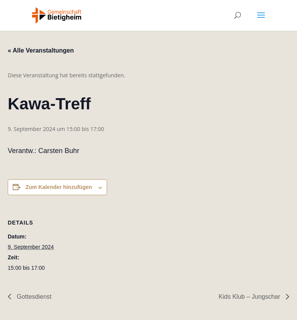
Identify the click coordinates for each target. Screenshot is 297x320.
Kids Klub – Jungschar (250, 296)
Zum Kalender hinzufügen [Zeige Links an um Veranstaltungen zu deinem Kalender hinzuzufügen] (59, 187)
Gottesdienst (33, 296)
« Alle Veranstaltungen (41, 50)
